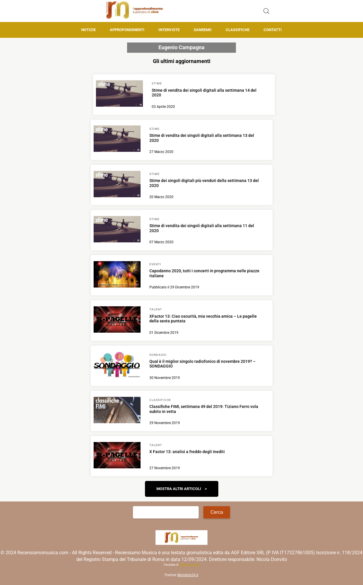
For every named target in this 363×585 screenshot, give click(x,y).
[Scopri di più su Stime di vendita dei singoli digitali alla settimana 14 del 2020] (119, 94)
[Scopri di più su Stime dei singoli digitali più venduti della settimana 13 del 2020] (117, 185)
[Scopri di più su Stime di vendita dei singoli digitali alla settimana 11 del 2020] (117, 230)
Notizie (88, 30)
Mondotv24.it (187, 575)
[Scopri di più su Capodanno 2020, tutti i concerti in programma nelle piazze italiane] (117, 275)
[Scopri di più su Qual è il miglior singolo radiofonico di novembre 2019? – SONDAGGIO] (117, 365)
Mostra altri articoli (178, 489)
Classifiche (237, 30)
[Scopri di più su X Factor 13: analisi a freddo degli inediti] (117, 456)
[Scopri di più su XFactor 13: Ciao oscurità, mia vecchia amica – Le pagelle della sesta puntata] (117, 320)
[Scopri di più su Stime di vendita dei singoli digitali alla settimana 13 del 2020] (117, 139)
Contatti (273, 30)
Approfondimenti (127, 30)
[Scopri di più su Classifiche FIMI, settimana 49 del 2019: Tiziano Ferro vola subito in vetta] (117, 411)
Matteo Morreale (189, 564)
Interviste (169, 30)
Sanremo (203, 30)
